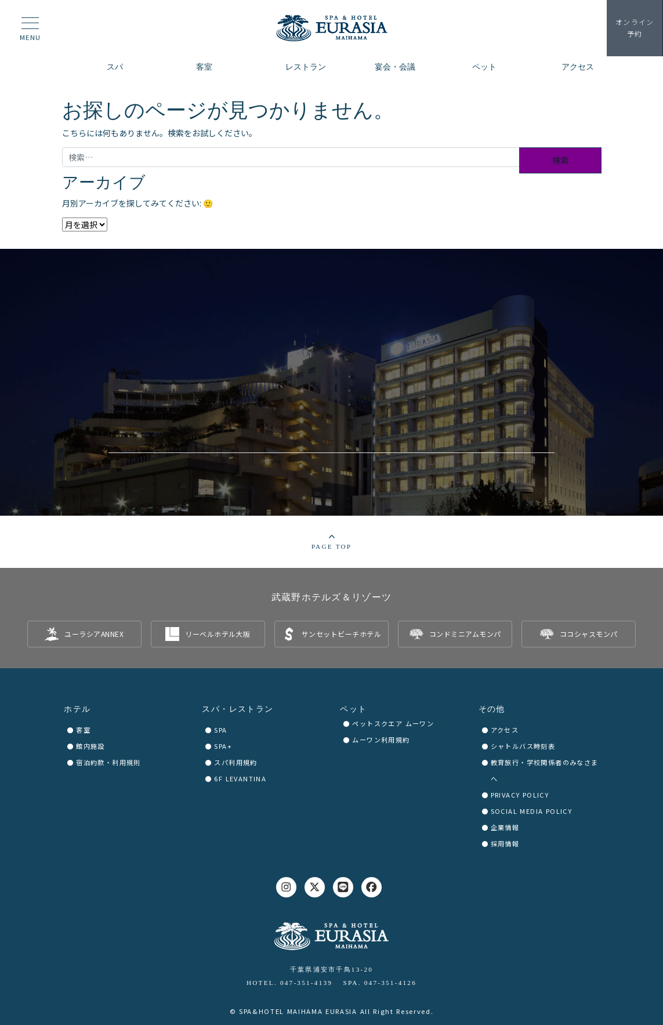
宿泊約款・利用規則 (108, 762)
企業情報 (505, 827)
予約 (634, 28)
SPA (220, 729)
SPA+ (223, 746)
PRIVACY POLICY (520, 794)
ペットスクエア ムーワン (393, 723)
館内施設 (90, 746)
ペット (353, 709)
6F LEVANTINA (240, 778)
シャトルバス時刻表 (523, 746)
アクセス (505, 729)
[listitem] (84, 634)
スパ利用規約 (235, 762)
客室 (83, 729)
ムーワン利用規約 (381, 739)
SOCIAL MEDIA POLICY (532, 811)
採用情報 (505, 843)
